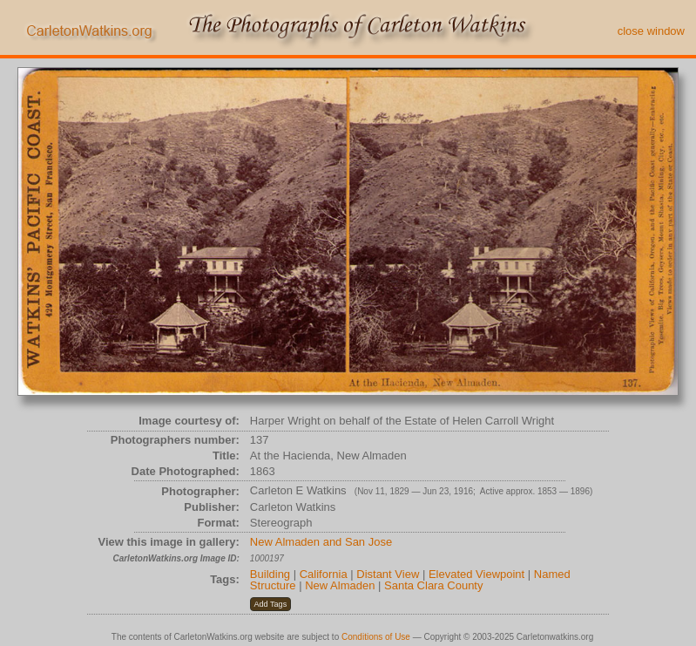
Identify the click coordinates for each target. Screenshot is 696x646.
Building (270, 574)
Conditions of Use (375, 637)
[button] (270, 604)
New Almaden (340, 585)
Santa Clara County (433, 585)
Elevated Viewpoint (476, 574)
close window (651, 30)
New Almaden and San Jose (321, 541)
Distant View (387, 574)
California (324, 574)
